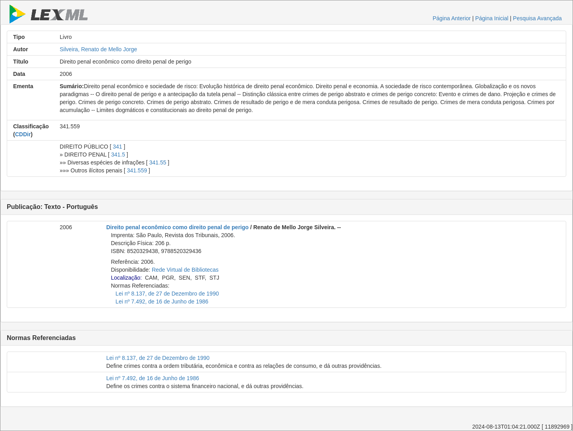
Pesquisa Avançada (537, 18)
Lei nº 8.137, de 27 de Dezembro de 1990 (167, 293)
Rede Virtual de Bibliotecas (185, 270)
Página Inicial (491, 18)
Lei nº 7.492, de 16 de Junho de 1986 (161, 301)
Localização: (126, 277)
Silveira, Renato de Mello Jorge (98, 49)
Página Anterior (452, 18)
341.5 (118, 154)
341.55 (157, 162)
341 (117, 146)
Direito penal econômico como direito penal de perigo (177, 227)
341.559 (137, 170)
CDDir (23, 134)
